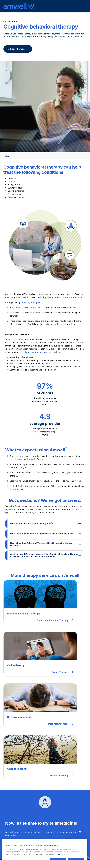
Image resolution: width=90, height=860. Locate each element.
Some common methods (36, 352)
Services (8, 156)
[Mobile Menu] (79, 6)
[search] (73, 6)
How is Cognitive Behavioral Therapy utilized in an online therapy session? (41, 544)
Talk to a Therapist (18, 49)
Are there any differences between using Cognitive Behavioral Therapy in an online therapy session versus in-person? (44, 555)
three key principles (30, 302)
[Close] (83, 851)
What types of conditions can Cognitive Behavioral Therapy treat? (41, 533)
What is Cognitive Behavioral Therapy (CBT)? (31, 523)
